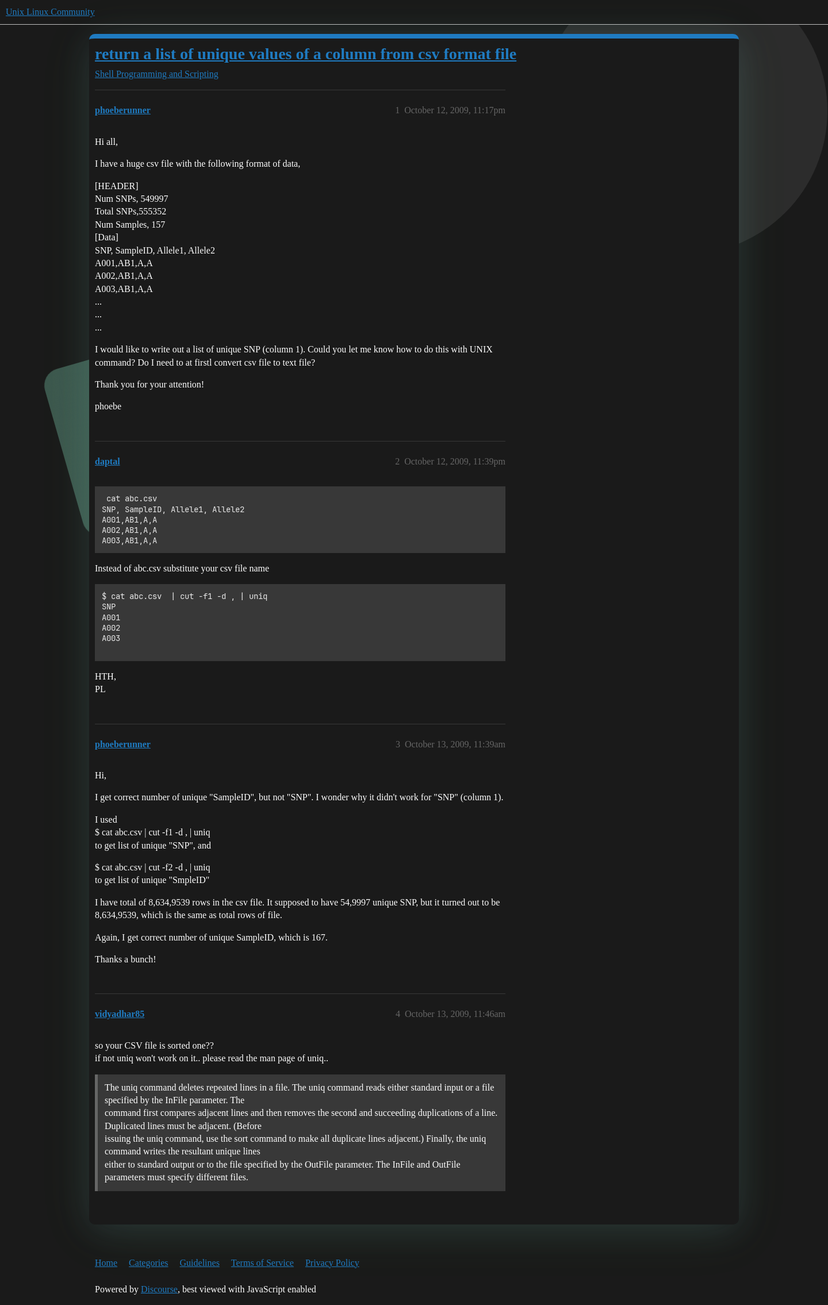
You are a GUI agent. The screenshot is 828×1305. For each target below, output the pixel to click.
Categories (148, 1263)
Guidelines (200, 1263)
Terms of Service (262, 1263)
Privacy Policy (332, 1263)
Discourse (159, 1289)
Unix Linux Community (50, 12)
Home (106, 1263)
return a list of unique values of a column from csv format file (305, 54)
